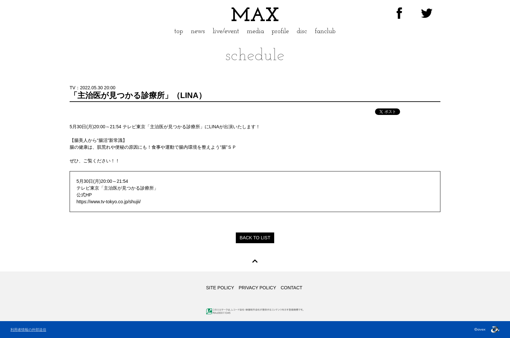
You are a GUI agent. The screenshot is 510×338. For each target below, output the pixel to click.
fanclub (325, 31)
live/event (226, 31)
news (198, 31)
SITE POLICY (220, 287)
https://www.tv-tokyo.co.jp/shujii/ (108, 201)
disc (302, 31)
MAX (255, 16)
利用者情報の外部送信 (28, 330)
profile (280, 31)
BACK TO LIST (255, 237)
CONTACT (291, 287)
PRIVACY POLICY (257, 287)
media (255, 31)
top (178, 31)
